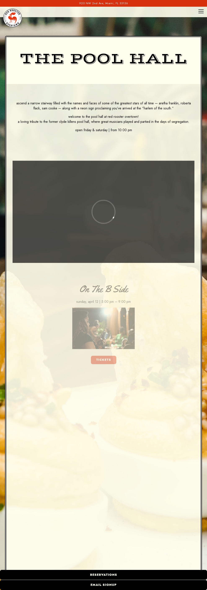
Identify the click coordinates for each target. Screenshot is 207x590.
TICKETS (103, 361)
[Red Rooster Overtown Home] (12, 17)
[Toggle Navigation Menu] (201, 11)
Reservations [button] (103, 575)
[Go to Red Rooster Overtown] (103, 3)
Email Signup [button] (104, 585)
